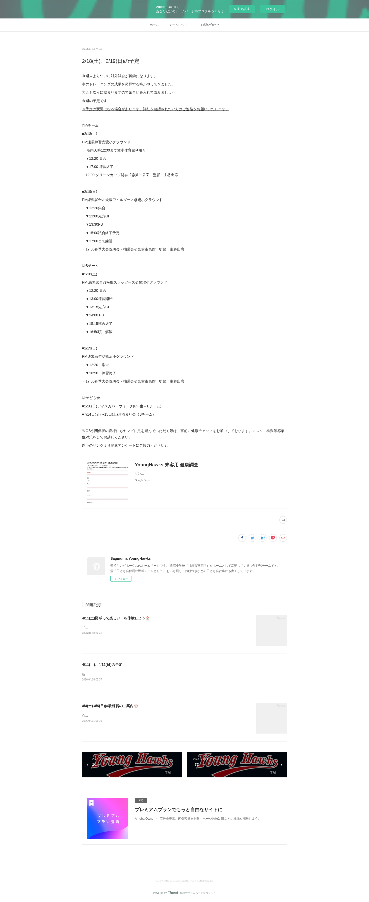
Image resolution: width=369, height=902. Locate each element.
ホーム (154, 25)
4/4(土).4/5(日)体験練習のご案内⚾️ (110, 706)
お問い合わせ (210, 25)
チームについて (180, 25)
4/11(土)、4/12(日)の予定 (102, 665)
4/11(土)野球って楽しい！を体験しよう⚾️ (116, 618)
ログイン (272, 9)
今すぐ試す (241, 9)
